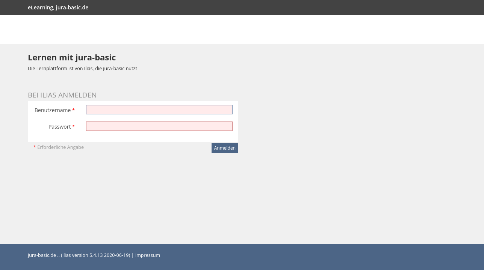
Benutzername (55, 110)
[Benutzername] (159, 109)
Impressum (147, 255)
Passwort (61, 126)
